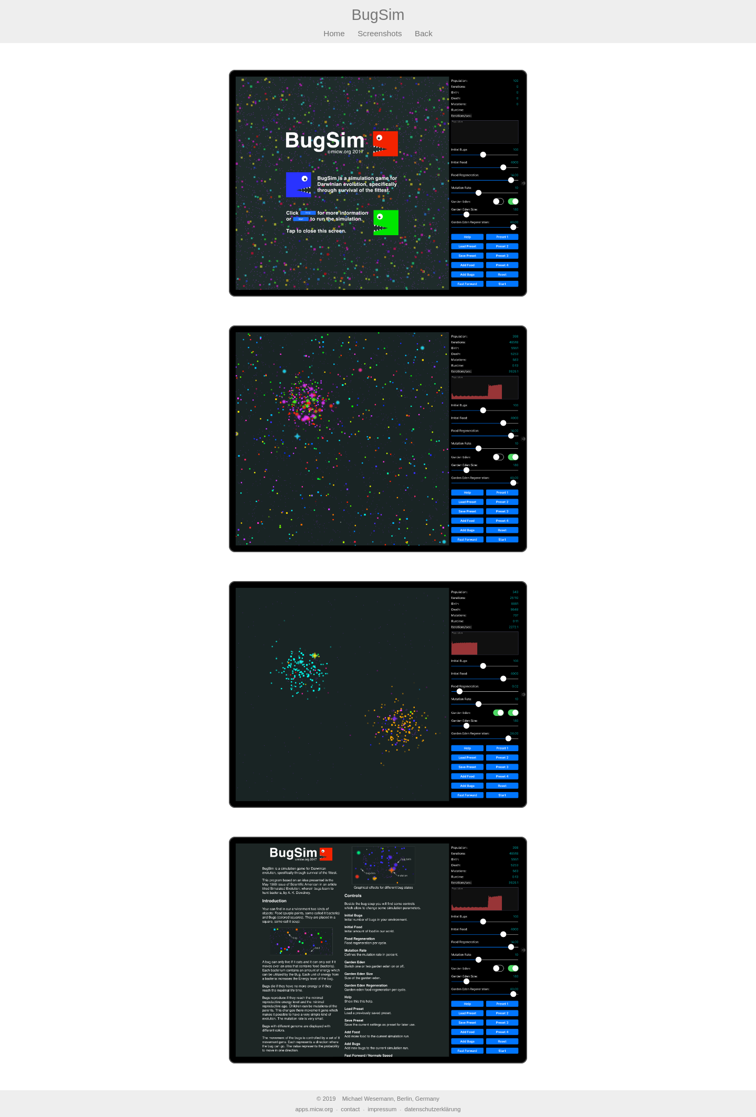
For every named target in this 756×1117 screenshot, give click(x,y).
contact (350, 1109)
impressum (382, 1109)
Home (334, 33)
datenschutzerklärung (432, 1109)
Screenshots (380, 33)
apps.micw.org (314, 1109)
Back (424, 33)
